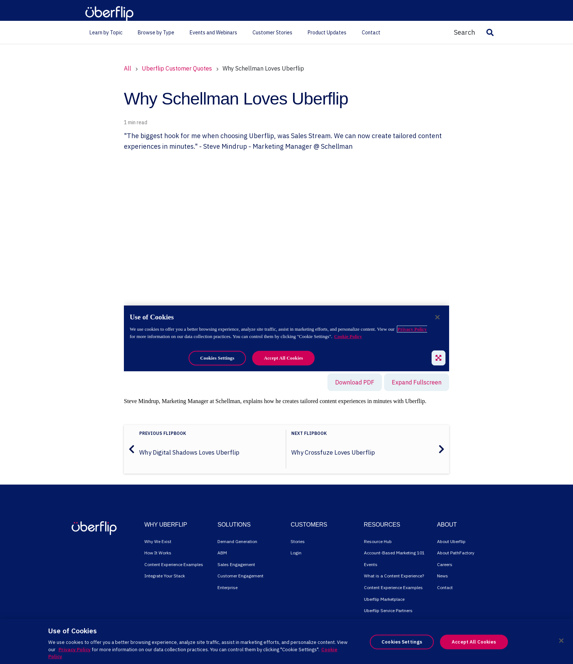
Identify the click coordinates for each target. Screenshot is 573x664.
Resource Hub (378, 541)
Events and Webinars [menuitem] (213, 32)
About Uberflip (451, 541)
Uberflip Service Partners (388, 610)
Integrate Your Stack (164, 575)
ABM (222, 552)
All (127, 68)
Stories (298, 541)
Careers (444, 564)
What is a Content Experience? (394, 575)
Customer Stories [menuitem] (272, 32)
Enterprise (227, 587)
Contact (445, 587)
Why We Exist (157, 541)
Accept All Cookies (474, 642)
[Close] (561, 641)
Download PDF (354, 382)
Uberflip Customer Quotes (177, 68)
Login (296, 552)
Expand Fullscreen (416, 382)
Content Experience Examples (173, 564)
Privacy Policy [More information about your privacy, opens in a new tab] (74, 649)
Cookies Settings (402, 642)
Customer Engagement (240, 575)
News (442, 575)
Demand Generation (237, 541)
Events (370, 564)
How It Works (157, 552)
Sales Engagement (236, 564)
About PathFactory (455, 552)
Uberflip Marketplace (384, 599)
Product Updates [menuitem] (327, 32)
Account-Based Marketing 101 (394, 552)
